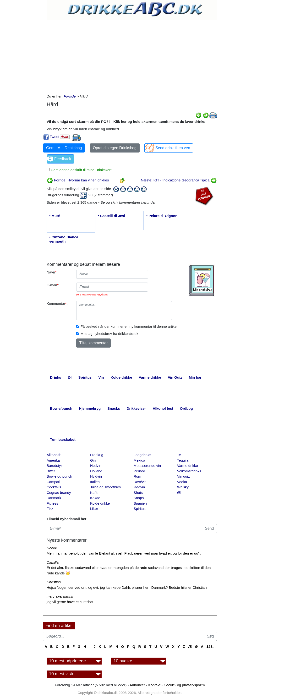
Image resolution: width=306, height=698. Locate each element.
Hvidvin (96, 476)
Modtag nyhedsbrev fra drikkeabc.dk (109, 334)
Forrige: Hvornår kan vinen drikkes (78, 180)
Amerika (53, 460)
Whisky (183, 487)
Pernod (139, 471)
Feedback (62, 159)
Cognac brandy (59, 493)
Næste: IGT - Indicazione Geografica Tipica (179, 180)
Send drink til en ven (172, 148)
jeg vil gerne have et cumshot (70, 602)
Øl (179, 493)
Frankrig (96, 455)
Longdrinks (142, 455)
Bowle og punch (59, 476)
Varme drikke (187, 466)
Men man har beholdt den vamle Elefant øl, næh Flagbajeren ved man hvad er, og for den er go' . (124, 553)
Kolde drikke (100, 503)
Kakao (95, 498)
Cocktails (54, 487)
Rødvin (139, 487)
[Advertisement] (132, 55)
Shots (138, 493)
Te (179, 455)
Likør (94, 509)
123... (211, 646)
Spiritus (140, 509)
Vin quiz (183, 476)
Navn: (52, 272)
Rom (137, 476)
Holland (96, 471)
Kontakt (154, 685)
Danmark (54, 498)
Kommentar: (57, 303)
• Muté (54, 216)
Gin (93, 460)
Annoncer (137, 685)
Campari (53, 482)
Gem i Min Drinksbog (64, 148)
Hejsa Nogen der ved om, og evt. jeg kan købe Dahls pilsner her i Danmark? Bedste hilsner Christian (127, 587)
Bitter (51, 471)
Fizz (50, 509)
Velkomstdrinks (189, 471)
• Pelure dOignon (161, 216)
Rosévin (140, 482)
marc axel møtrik (60, 596)
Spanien (140, 503)
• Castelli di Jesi (111, 216)
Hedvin (95, 466)
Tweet (54, 137)
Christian (54, 582)
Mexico (139, 460)
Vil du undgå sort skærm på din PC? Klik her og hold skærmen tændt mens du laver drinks (126, 122)
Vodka (182, 482)
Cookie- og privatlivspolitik (184, 685)
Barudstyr (54, 466)
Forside (70, 96)
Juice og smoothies (105, 487)
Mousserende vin (147, 466)
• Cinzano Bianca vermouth (63, 239)
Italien (95, 482)
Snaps (139, 498)
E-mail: (53, 285)
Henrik (52, 548)
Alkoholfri (54, 455)
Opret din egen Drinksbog (115, 148)
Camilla (53, 562)
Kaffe (94, 493)
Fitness (52, 503)
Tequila (183, 460)
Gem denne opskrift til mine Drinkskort (80, 170)
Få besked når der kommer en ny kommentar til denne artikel (129, 326)
